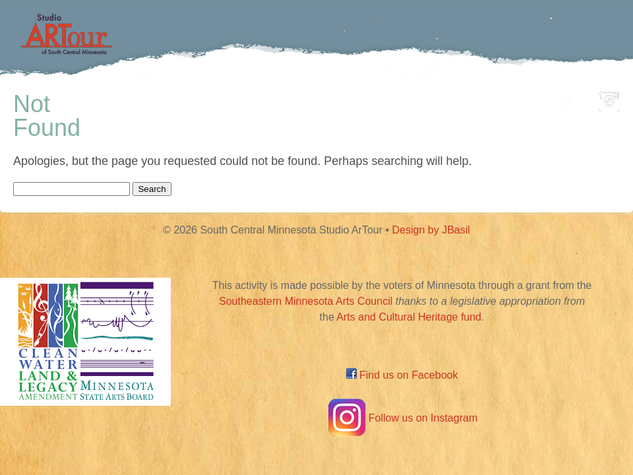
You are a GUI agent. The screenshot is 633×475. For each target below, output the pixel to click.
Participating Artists (200, 98)
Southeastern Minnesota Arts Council (305, 301)
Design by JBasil (431, 230)
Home (95, 98)
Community (376, 98)
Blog (451, 98)
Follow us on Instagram (401, 418)
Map (301, 98)
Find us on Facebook (402, 375)
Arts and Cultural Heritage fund (408, 317)
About (510, 98)
